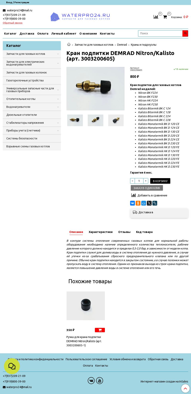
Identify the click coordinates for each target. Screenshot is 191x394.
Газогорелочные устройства (25, 80)
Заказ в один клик (147, 188)
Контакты (107, 33)
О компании (88, 33)
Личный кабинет (64, 33)
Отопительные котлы (20, 98)
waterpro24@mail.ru (19, 10)
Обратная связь (158, 359)
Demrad (122, 44)
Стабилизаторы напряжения (25, 122)
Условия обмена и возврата (128, 359)
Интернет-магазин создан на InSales (164, 381)
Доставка (26, 33)
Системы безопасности (21, 138)
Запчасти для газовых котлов (94, 44)
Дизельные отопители (21, 114)
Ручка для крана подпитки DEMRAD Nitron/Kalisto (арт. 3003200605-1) (84, 341)
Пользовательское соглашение (86, 359)
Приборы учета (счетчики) (23, 130)
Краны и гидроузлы (143, 44)
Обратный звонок (12, 23)
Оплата (43, 33)
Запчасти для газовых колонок (26, 72)
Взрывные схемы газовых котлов (28, 146)
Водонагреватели (18, 106)
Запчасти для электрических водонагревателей (25, 63)
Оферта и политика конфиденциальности (35, 359)
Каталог (10, 33)
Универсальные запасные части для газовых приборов (30, 90)
